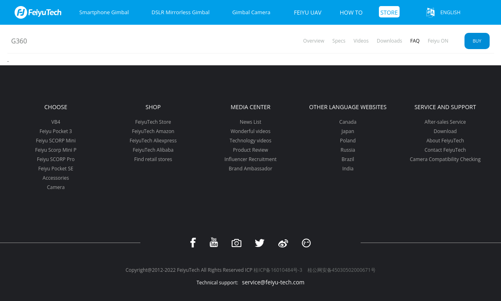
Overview (313, 40)
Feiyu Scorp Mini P (56, 149)
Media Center (250, 107)
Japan (348, 131)
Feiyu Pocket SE (55, 168)
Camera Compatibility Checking (445, 159)
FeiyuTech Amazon (153, 131)
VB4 (56, 121)
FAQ (414, 40)
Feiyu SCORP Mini (56, 140)
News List (250, 121)
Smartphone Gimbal (104, 12)
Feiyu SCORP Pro (56, 159)
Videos (361, 40)
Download (445, 131)
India (348, 168)
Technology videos (250, 140)
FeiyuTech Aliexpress (153, 140)
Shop (153, 107)
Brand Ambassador (250, 168)
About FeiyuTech (445, 140)
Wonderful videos (250, 131)
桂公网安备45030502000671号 (341, 270)
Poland (348, 140)
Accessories (56, 177)
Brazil (348, 159)
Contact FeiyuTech (445, 149)
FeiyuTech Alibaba (153, 149)
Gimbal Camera (251, 12)
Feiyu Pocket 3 (56, 131)
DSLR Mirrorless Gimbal (180, 12)
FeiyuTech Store (153, 121)
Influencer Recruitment (250, 159)
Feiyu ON (438, 40)
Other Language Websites (348, 107)
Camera (56, 187)
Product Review (250, 149)
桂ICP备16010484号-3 (278, 270)
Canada (347, 121)
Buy (477, 41)
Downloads (389, 40)
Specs (338, 40)
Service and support (445, 107)
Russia (348, 149)
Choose (55, 107)
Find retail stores (153, 159)
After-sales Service (445, 121)
